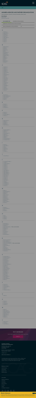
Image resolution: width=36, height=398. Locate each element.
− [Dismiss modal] (33, 393)
